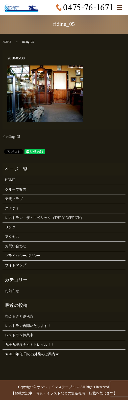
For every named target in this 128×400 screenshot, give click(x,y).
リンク (10, 227)
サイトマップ (15, 265)
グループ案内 (15, 189)
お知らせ (12, 291)
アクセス (12, 237)
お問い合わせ (15, 246)
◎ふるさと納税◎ (19, 316)
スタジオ (12, 208)
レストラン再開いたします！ (28, 326)
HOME (7, 41)
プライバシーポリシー (22, 256)
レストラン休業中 (19, 335)
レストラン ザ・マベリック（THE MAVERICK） (44, 218)
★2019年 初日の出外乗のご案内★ (32, 354)
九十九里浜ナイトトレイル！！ (30, 345)
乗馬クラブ (14, 199)
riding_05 (13, 137)
